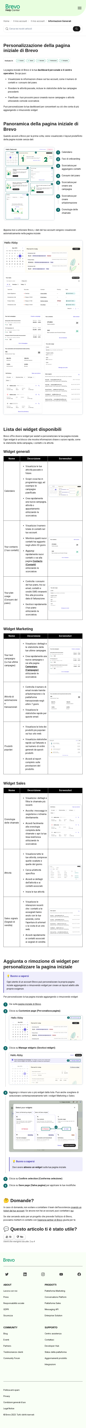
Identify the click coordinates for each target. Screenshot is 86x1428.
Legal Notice (8, 1408)
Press (6, 1297)
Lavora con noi (10, 1291)
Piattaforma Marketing (55, 1291)
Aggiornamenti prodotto (56, 1358)
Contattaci (49, 1339)
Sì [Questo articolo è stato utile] (10, 1237)
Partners (7, 1346)
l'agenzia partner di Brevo (49, 1220)
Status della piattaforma (56, 1352)
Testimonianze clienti (13, 1352)
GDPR (6, 1309)
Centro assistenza (53, 1333)
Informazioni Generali (59, 21)
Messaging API (51, 1309)
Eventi (6, 1339)
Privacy (6, 1396)
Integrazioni (50, 1364)
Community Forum (11, 1358)
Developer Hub (52, 1346)
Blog (5, 1333)
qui (72, 1210)
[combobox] (43, 28)
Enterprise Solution (53, 1315)
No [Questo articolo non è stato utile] (21, 1237)
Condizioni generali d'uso (14, 1402)
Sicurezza (8, 1315)
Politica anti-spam (11, 1390)
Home (6, 21)
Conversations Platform (55, 1297)
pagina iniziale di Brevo (29, 1004)
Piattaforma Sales (53, 1303)
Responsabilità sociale (13, 1303)
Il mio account (20, 21)
